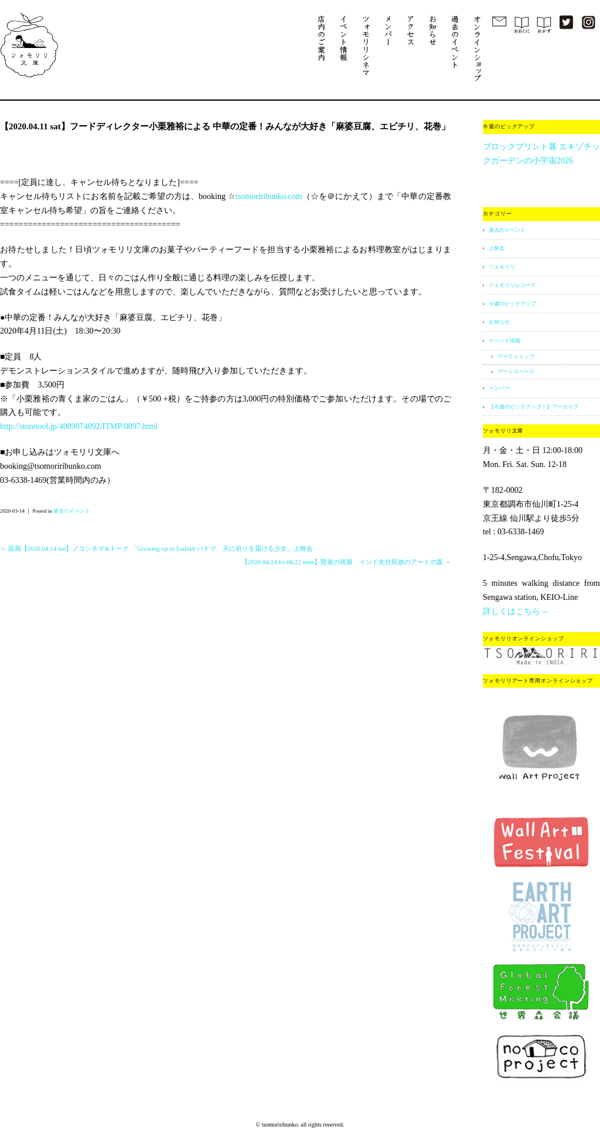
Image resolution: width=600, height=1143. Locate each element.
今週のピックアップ (512, 304)
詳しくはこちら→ (515, 611)
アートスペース (515, 372)
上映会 (496, 248)
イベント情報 (504, 341)
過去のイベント (71, 511)
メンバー (499, 388)
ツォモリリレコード (512, 285)
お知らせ (499, 322)
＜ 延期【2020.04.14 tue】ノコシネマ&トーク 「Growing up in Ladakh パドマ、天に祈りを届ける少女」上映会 (156, 548)
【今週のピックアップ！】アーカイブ (533, 407)
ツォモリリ (502, 267)
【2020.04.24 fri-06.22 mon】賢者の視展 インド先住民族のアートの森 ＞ (346, 561)
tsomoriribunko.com (269, 196)
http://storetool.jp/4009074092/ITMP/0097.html (79, 426)
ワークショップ (515, 356)
